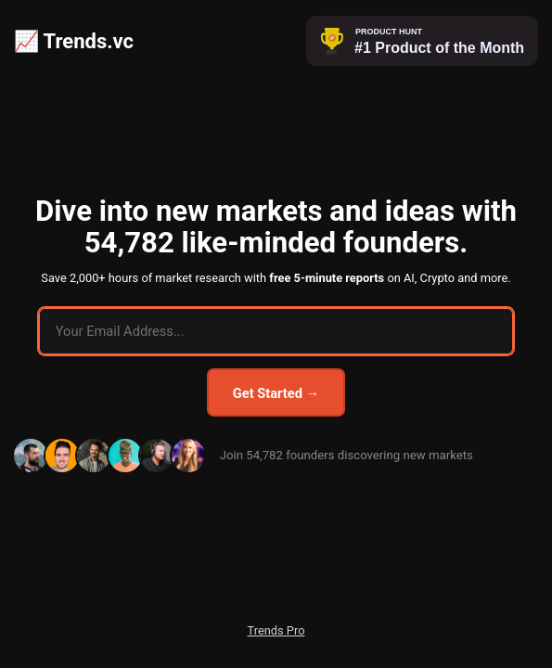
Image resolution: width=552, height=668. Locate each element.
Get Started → (276, 393)
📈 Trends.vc (74, 41)
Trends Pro (276, 630)
